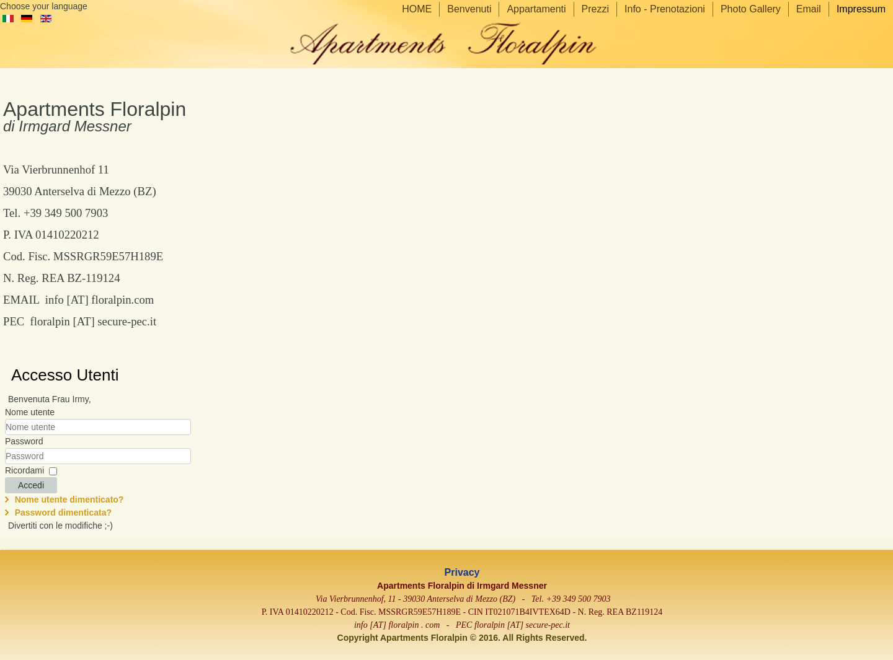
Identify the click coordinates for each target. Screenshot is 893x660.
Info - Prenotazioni (664, 9)
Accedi (31, 485)
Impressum (861, 9)
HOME (417, 9)
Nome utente (30, 412)
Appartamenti (536, 9)
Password (24, 441)
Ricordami (24, 470)
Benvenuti (469, 9)
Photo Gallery (751, 9)
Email (808, 9)
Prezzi (595, 9)
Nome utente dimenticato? (69, 499)
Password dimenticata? (63, 512)
